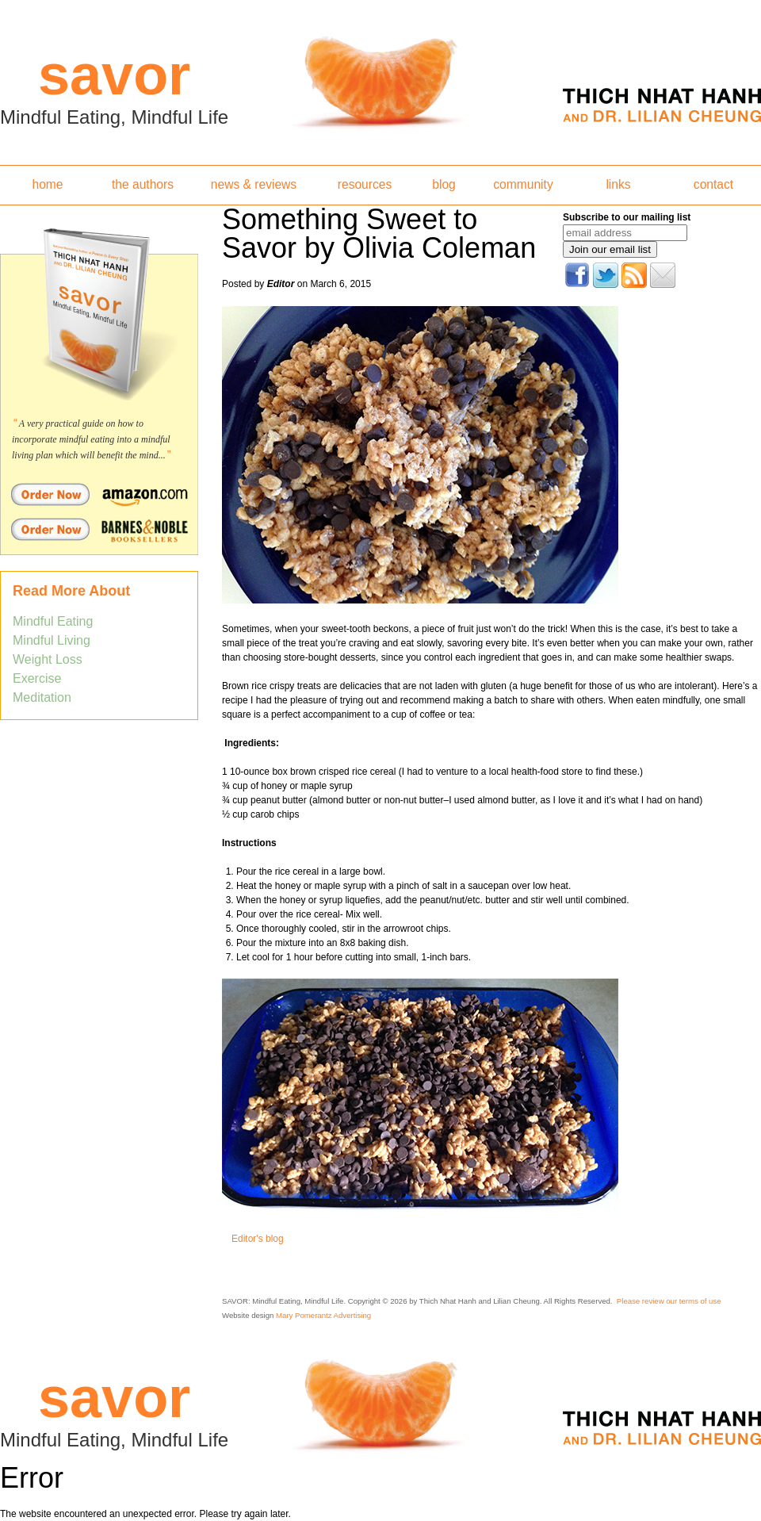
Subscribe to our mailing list (626, 217)
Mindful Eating (53, 621)
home (47, 184)
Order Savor (99, 494)
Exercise (37, 678)
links (618, 184)
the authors (143, 184)
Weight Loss (47, 659)
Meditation (42, 697)
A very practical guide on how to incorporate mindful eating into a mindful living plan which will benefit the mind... (91, 439)
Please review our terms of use (669, 1301)
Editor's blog (257, 1238)
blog (443, 184)
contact (713, 184)
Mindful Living (51, 640)
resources (365, 184)
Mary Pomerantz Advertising (323, 1315)
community (523, 184)
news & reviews (253, 184)
